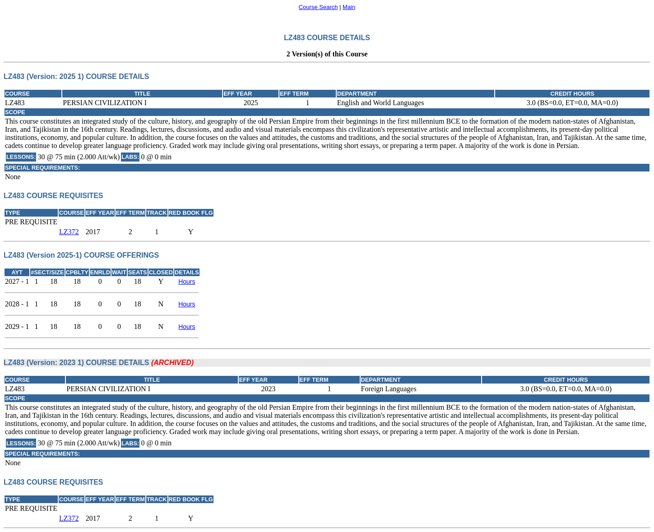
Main (349, 7)
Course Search (318, 7)
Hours (186, 281)
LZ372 (69, 232)
